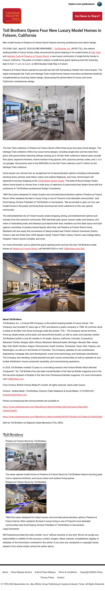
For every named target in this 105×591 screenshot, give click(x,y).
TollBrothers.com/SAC (74, 248)
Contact (60, 577)
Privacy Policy (47, 577)
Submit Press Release (45, 572)
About (5, 572)
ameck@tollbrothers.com (15, 395)
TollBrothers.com (15, 379)
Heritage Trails (14, 56)
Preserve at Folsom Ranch (36, 56)
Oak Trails (96, 52)
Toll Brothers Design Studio (51, 181)
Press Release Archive (21, 572)
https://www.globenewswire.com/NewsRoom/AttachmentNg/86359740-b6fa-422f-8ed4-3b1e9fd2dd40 (52, 416)
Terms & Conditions (67, 572)
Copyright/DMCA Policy (91, 572)
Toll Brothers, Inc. (62, 48)
